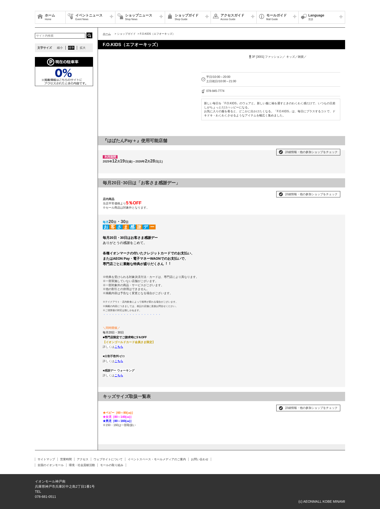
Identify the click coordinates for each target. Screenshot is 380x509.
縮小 (60, 47)
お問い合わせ (199, 459)
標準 (71, 47)
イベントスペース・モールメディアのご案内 (157, 459)
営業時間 (66, 459)
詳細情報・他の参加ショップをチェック (311, 152)
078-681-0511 (45, 497)
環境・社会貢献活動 (82, 465)
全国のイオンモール (51, 465)
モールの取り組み (111, 465)
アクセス (82, 459)
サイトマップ (46, 459)
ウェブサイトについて (108, 459)
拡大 (83, 47)
